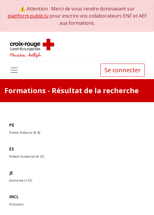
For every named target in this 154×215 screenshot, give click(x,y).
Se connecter (122, 70)
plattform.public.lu (27, 16)
